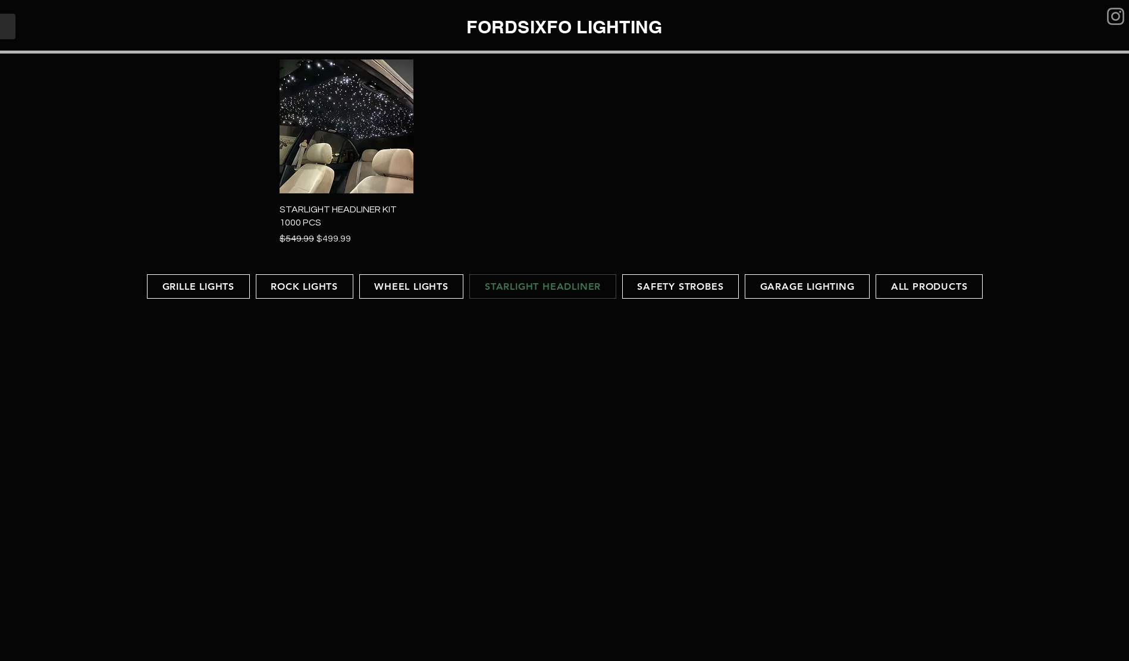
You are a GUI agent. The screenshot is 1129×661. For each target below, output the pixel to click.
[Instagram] (1115, 16)
